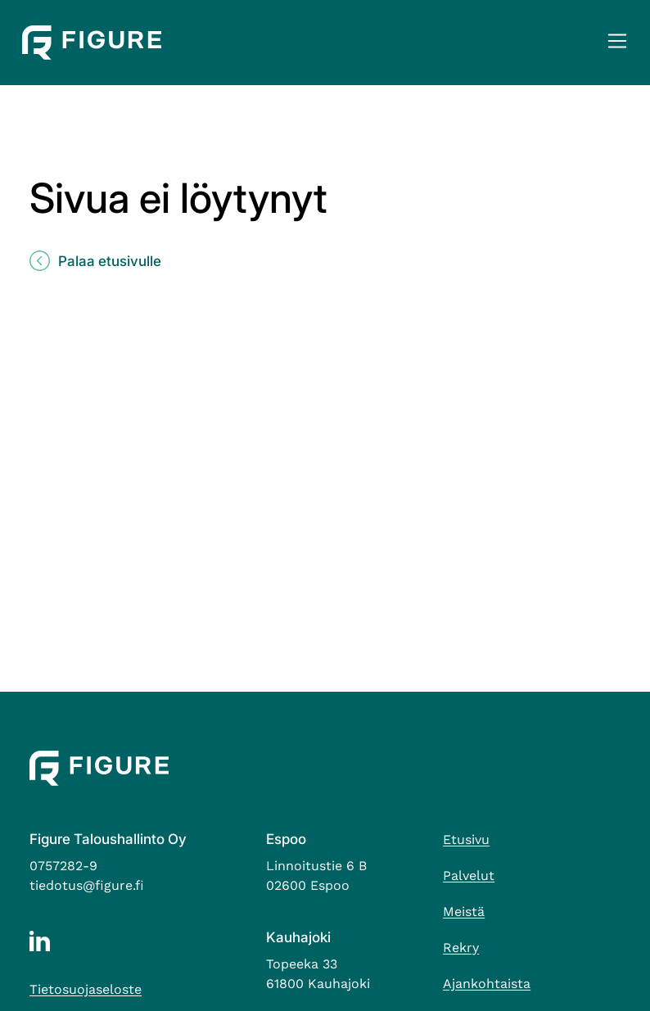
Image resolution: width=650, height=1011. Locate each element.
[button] (616, 42)
